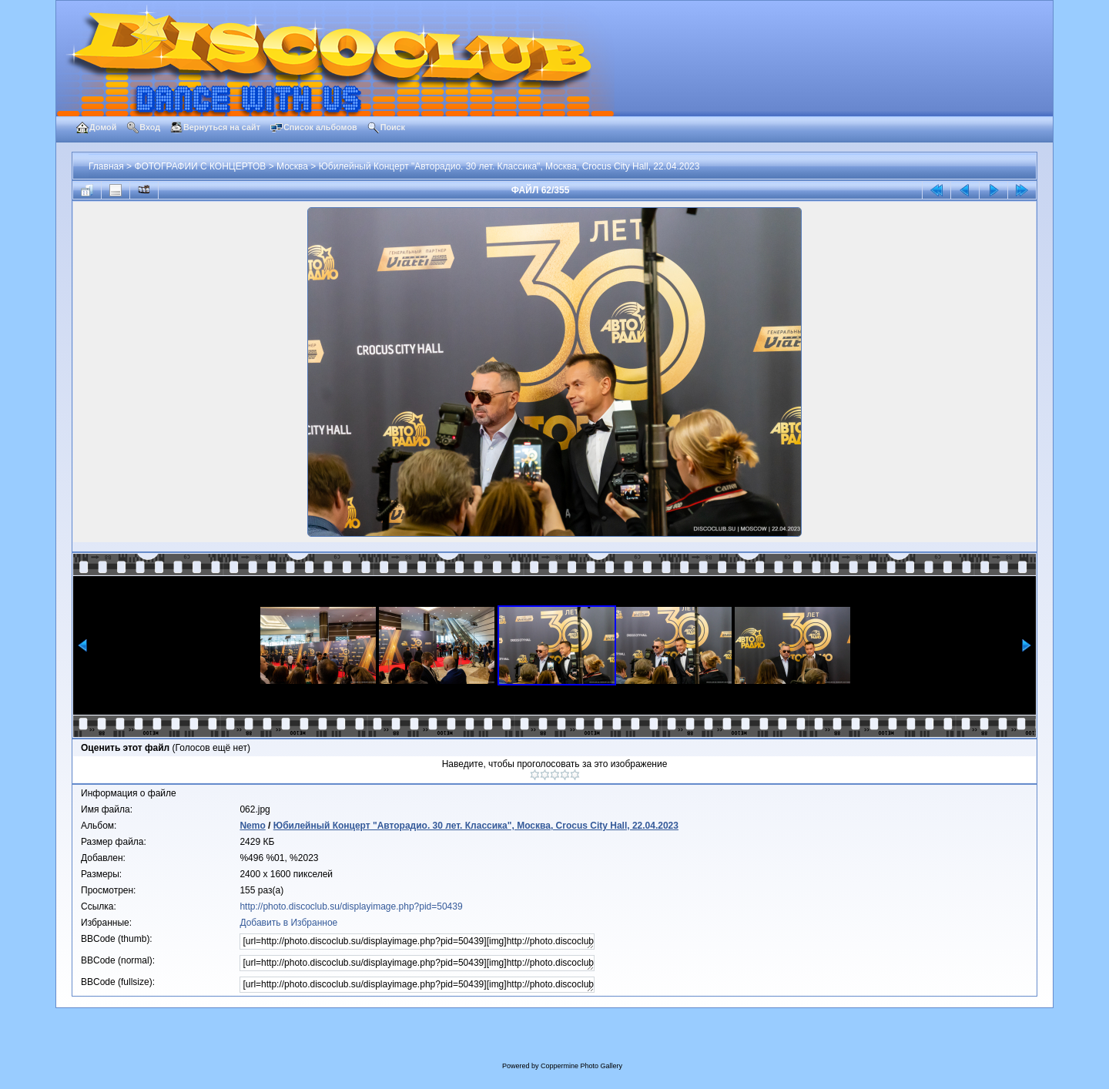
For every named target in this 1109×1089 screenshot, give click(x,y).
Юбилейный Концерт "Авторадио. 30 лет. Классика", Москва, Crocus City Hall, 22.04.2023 (509, 166)
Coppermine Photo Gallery (581, 1066)
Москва (292, 166)
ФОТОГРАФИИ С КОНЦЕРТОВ (200, 166)
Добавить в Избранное (288, 922)
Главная (106, 166)
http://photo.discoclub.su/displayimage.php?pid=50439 (351, 906)
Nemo (252, 825)
